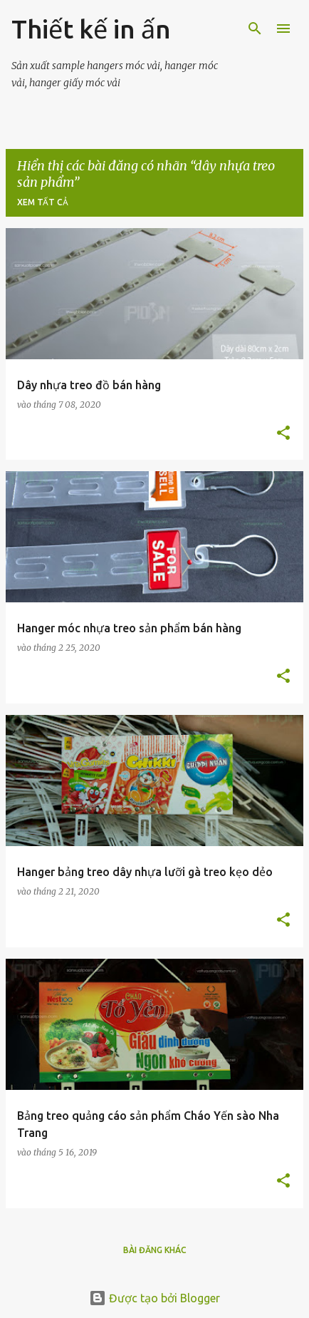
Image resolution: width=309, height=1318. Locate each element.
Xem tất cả (42, 202)
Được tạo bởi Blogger (154, 1298)
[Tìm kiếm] (254, 28)
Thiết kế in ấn (91, 28)
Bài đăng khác (155, 1250)
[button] (283, 433)
